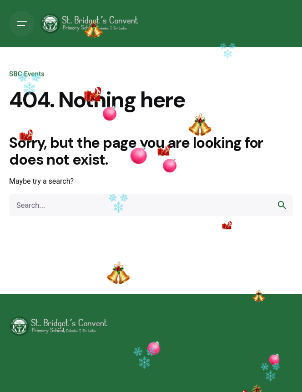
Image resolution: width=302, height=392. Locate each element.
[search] (282, 205)
